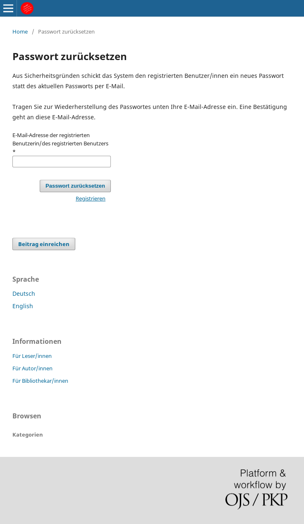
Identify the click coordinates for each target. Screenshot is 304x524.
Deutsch (23, 293)
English (22, 306)
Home (20, 31)
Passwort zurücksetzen (75, 186)
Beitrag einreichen (43, 244)
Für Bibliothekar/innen (40, 380)
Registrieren (90, 198)
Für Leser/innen (32, 356)
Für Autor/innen (32, 368)
